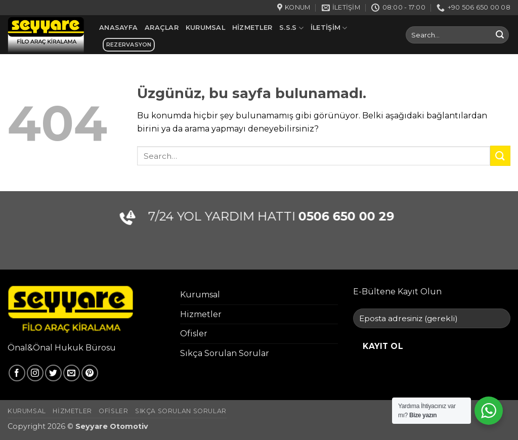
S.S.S (291, 28)
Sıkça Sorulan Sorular (224, 353)
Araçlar (162, 27)
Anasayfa (118, 27)
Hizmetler (252, 27)
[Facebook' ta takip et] (17, 373)
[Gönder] (499, 34)
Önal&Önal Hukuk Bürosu (62, 348)
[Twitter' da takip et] (53, 373)
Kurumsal (205, 27)
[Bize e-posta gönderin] (71, 373)
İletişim (329, 28)
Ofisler (193, 333)
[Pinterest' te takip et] (89, 373)
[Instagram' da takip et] (35, 373)
